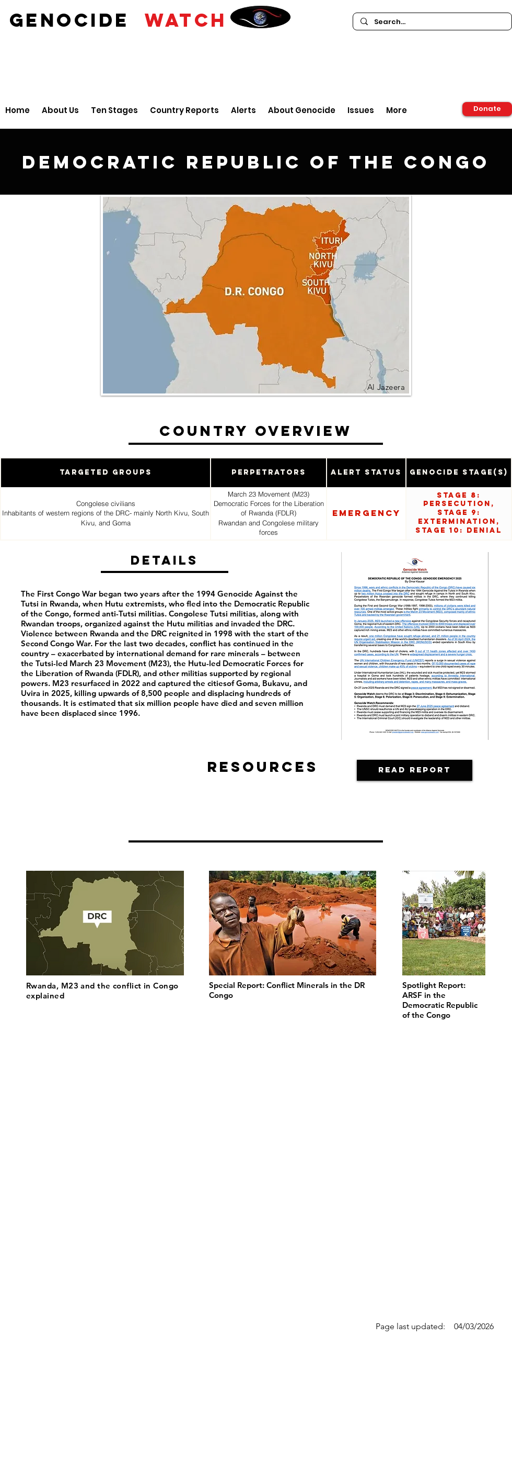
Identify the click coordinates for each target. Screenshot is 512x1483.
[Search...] (432, 22)
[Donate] (487, 109)
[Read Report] (414, 770)
